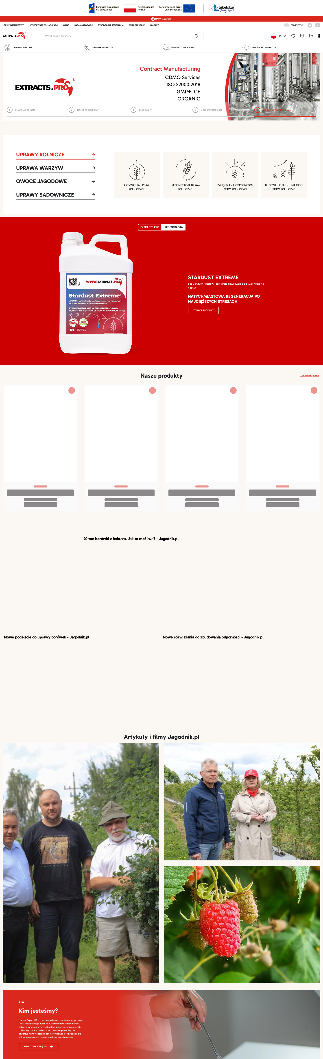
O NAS (66, 25)
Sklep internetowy (14, 25)
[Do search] (196, 36)
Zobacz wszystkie (309, 375)
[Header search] (115, 36)
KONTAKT (154, 25)
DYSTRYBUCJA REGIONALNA (111, 25)
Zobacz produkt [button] (203, 310)
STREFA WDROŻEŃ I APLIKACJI (44, 25)
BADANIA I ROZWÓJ (83, 25)
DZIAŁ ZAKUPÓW (137, 25)
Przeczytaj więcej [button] (38, 1046)
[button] (293, 36)
